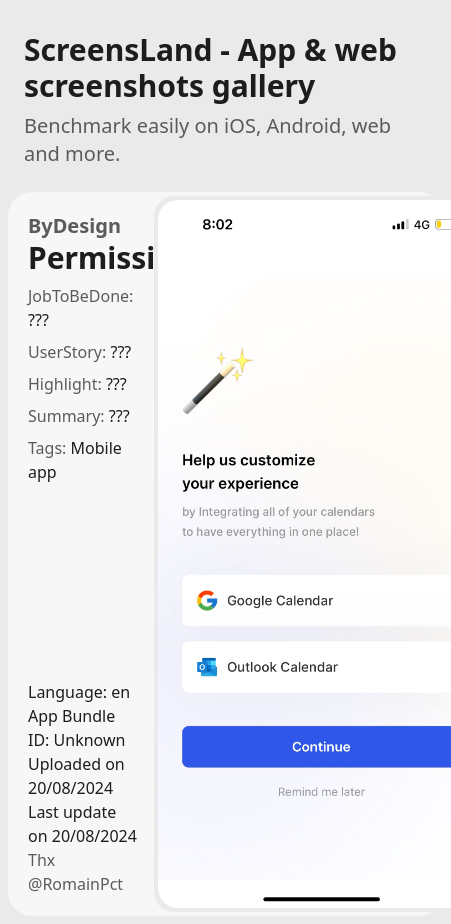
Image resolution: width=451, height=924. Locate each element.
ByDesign (74, 225)
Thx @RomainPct (75, 872)
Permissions (83, 258)
